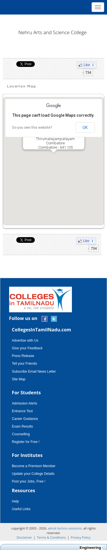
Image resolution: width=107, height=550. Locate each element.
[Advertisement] (53, 20)
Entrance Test (22, 411)
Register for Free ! (26, 442)
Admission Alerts (24, 403)
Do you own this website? (32, 128)
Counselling (21, 434)
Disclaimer (24, 537)
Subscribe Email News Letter (34, 371)
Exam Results (22, 426)
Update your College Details (33, 474)
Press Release (23, 356)
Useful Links (21, 509)
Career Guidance (25, 419)
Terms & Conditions (51, 537)
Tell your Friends (24, 364)
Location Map (21, 86)
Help (15, 501)
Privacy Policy (80, 537)
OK (85, 127)
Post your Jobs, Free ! (28, 481)
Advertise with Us (25, 340)
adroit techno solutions (65, 528)
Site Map (18, 379)
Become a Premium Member (34, 466)
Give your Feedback (27, 348)
